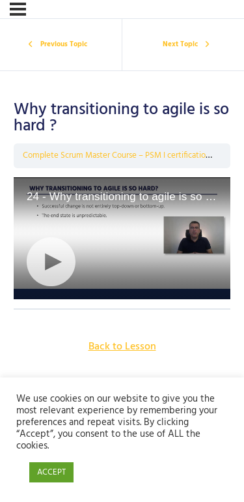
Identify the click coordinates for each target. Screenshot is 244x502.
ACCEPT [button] (51, 472)
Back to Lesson (122, 346)
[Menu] (18, 9)
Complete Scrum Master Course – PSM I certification (116, 155)
